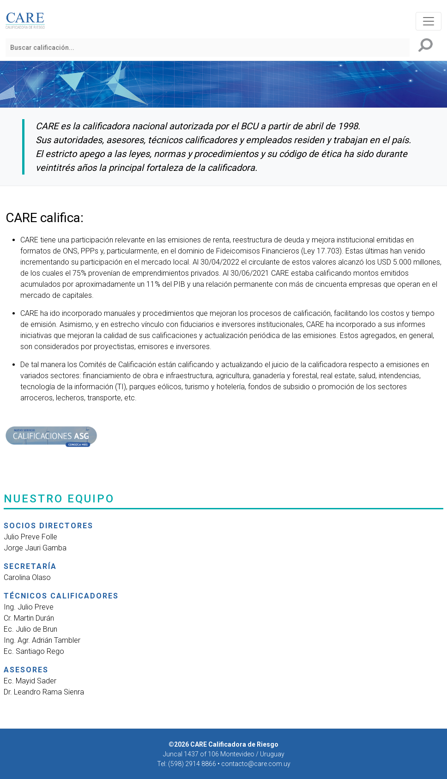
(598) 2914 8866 (192, 763)
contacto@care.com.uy (255, 763)
